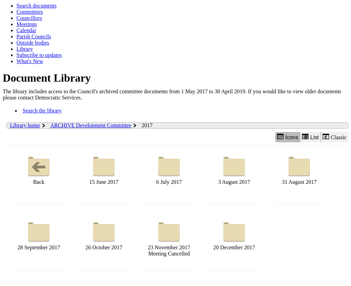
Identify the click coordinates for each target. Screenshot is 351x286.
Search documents (36, 6)
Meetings (26, 24)
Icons (287, 137)
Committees (29, 12)
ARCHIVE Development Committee (90, 125)
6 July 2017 (169, 169)
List (310, 137)
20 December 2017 (234, 234)
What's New (29, 61)
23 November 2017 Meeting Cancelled (169, 237)
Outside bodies (32, 43)
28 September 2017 (38, 234)
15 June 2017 (103, 169)
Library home (25, 125)
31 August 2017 (299, 169)
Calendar (26, 30)
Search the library (42, 111)
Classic (335, 137)
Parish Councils (33, 36)
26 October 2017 (103, 234)
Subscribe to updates (39, 55)
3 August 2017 (234, 169)
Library (24, 49)
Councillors (29, 18)
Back (39, 169)
